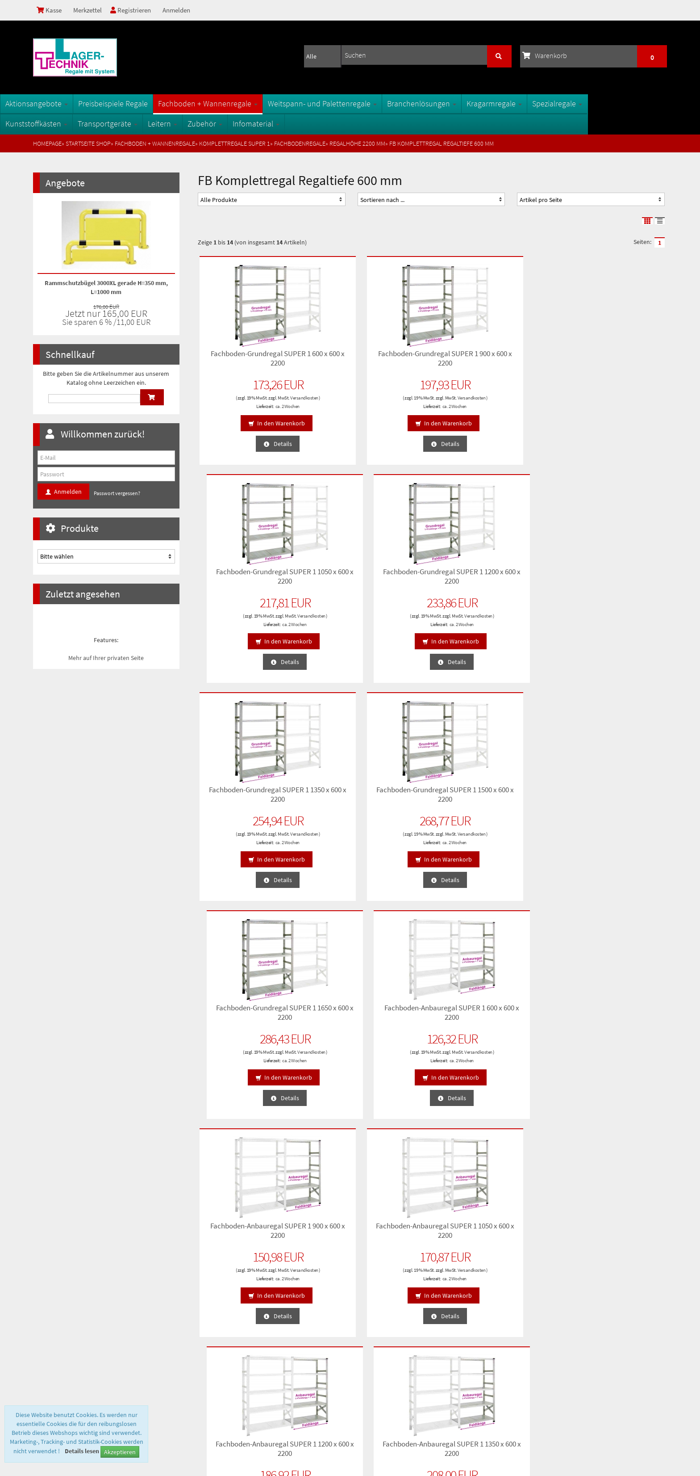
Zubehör (238, 123)
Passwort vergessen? (117, 493)
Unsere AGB (52, 1300)
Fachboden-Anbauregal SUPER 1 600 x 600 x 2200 (610, 575)
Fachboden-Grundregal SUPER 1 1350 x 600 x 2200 (251, 575)
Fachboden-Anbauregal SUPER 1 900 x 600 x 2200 (251, 793)
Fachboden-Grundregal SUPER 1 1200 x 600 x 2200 (611, 356)
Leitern (195, 123)
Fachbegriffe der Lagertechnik (237, 1315)
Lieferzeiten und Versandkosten (77, 1329)
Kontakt (47, 1343)
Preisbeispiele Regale (146, 103)
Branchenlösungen (454, 103)
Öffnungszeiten (219, 1343)
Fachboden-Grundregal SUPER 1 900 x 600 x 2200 (371, 356)
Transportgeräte (141, 123)
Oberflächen (215, 1329)
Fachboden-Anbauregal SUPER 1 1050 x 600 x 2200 (371, 793)
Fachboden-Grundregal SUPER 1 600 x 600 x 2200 (251, 356)
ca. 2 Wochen (261, 404)
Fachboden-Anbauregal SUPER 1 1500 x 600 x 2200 (251, 1011)
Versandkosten (278, 396)
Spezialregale (590, 103)
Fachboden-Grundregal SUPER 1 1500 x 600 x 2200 (371, 575)
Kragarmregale (527, 103)
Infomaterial (289, 123)
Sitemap (210, 1300)
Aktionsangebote (69, 103)
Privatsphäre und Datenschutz (75, 1315)
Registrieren (136, 10)
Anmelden (184, 10)
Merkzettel (90, 10)
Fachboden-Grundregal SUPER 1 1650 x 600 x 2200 (491, 575)
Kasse (50, 10)
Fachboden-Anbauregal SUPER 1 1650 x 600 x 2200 (371, 1011)
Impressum (52, 1358)
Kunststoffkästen (69, 123)
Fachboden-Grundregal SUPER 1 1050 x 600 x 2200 (491, 356)
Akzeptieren (120, 1452)
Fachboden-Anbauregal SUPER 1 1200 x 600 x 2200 (491, 793)
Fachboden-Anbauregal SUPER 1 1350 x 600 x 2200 (611, 793)
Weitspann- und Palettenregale (355, 103)
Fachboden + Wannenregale (241, 103)
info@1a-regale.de (639, 1398)
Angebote (65, 183)
